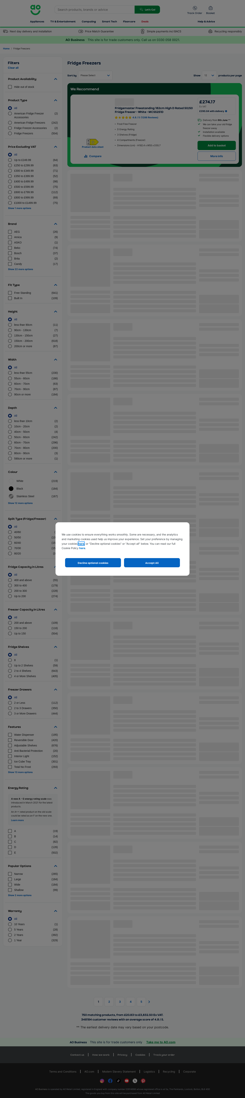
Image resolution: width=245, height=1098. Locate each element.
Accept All (152, 562)
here (81, 543)
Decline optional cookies (93, 562)
